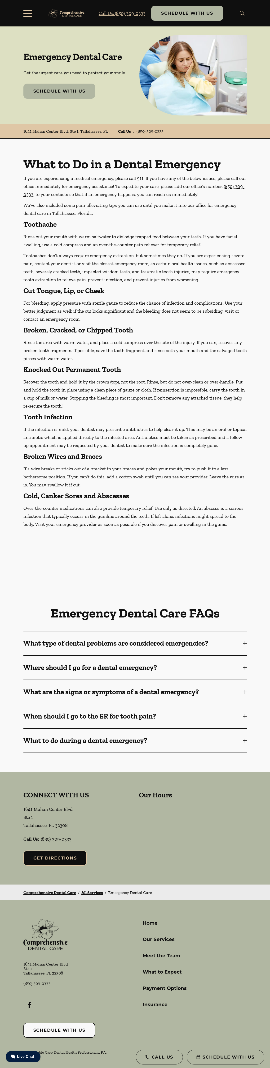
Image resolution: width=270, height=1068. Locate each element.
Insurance (155, 1004)
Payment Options (165, 988)
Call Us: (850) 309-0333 (122, 13)
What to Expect (162, 972)
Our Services (159, 939)
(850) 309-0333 (150, 131)
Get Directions (55, 858)
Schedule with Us (187, 13)
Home (150, 923)
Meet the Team (161, 955)
